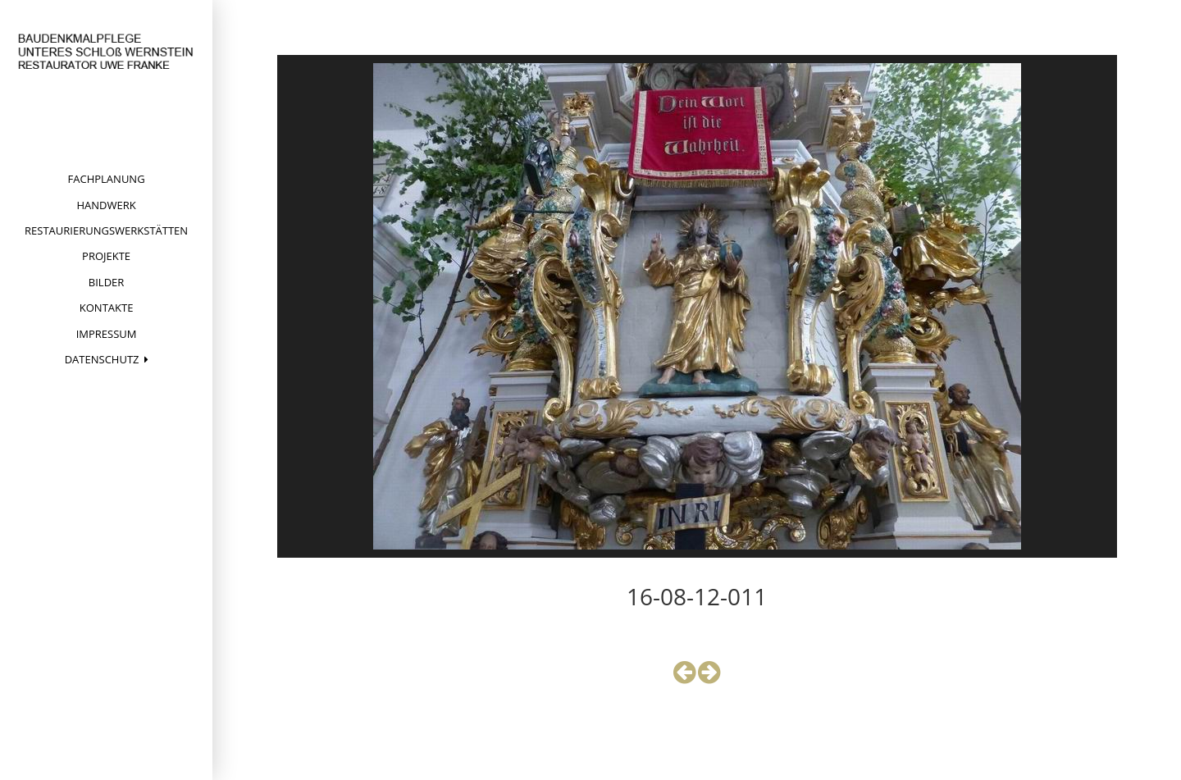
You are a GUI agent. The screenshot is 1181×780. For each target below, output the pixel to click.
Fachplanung (106, 178)
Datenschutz (102, 359)
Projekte (106, 256)
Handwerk (105, 205)
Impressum (106, 333)
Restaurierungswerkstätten (106, 230)
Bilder (107, 282)
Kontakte (107, 307)
